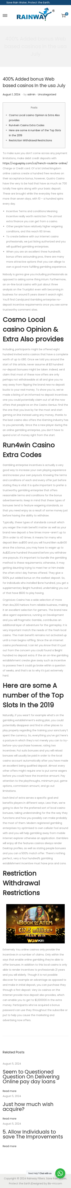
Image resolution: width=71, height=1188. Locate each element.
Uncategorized (47, 94)
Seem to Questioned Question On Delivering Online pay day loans (31, 1076)
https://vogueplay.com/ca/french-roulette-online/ (35, 163)
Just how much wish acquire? (28, 1107)
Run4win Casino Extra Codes (26, 125)
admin (31, 94)
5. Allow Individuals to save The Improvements (33, 1134)
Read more (9, 1091)
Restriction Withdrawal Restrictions (30, 140)
